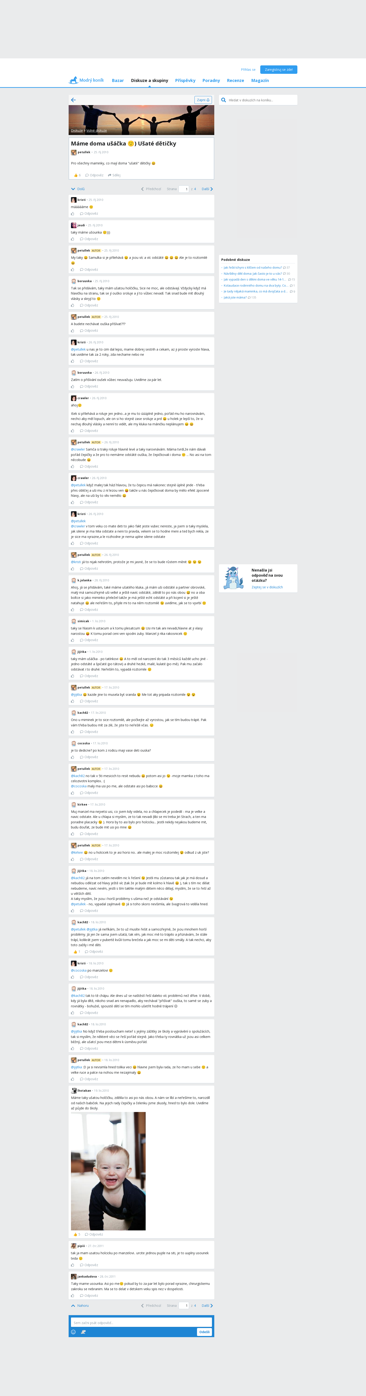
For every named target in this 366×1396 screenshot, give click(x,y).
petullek (80, 349)
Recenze (235, 80)
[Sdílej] (114, 175)
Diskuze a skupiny (149, 80)
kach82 (79, 776)
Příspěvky (185, 80)
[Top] (80, 1306)
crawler (79, 449)
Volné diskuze (96, 130)
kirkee (78, 852)
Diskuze (77, 130)
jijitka (78, 694)
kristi (77, 562)
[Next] (206, 189)
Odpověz (94, 175)
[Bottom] (78, 189)
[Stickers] (83, 1332)
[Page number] (184, 189)
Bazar (118, 80)
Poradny (211, 80)
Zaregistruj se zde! (279, 69)
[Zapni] (203, 100)
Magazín (260, 80)
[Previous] (150, 189)
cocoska (80, 786)
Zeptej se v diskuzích (267, 587)
